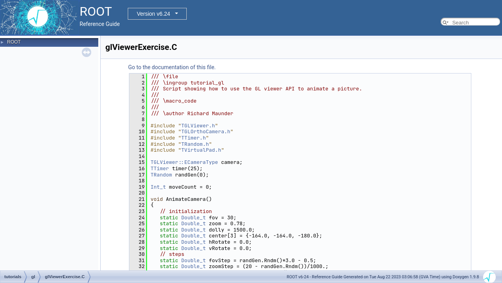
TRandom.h (195, 144)
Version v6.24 (153, 14)
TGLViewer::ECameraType (184, 162)
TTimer (160, 168)
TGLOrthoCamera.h (205, 131)
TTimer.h (193, 137)
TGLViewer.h (198, 125)
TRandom (161, 174)
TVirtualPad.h (201, 150)
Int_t (158, 187)
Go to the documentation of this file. (172, 67)
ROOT (14, 42)
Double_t (193, 217)
